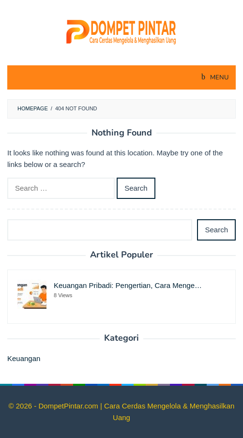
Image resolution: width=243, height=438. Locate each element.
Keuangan (23, 358)
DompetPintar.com (69, 406)
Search (216, 230)
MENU (218, 77)
